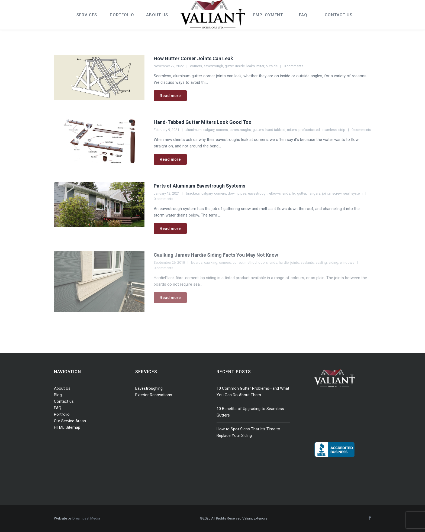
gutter (229, 66)
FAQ (57, 407)
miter (260, 66)
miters (292, 130)
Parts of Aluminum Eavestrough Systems (199, 186)
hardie (284, 262)
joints (326, 193)
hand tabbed (275, 130)
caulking (210, 262)
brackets (193, 193)
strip (341, 130)
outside (272, 66)
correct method (245, 262)
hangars (314, 193)
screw (337, 193)
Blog (58, 394)
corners (196, 66)
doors (263, 262)
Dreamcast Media (86, 518)
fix (293, 193)
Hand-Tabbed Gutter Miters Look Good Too (203, 122)
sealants (307, 262)
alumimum (193, 130)
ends (286, 193)
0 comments (293, 66)
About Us (62, 388)
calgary (208, 130)
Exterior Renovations (153, 394)
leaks (250, 66)
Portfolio (62, 414)
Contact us (64, 401)
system (357, 193)
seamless (329, 130)
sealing (321, 262)
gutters (258, 130)
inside (240, 66)
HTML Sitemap (67, 427)
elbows (275, 193)
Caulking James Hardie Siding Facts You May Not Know (216, 255)
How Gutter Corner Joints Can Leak (193, 58)
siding (333, 262)
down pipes (237, 193)
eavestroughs (240, 130)
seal (346, 193)
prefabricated (309, 130)
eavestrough (213, 66)
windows (347, 262)
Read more (170, 95)
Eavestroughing (149, 388)
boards (196, 262)
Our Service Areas (70, 420)
